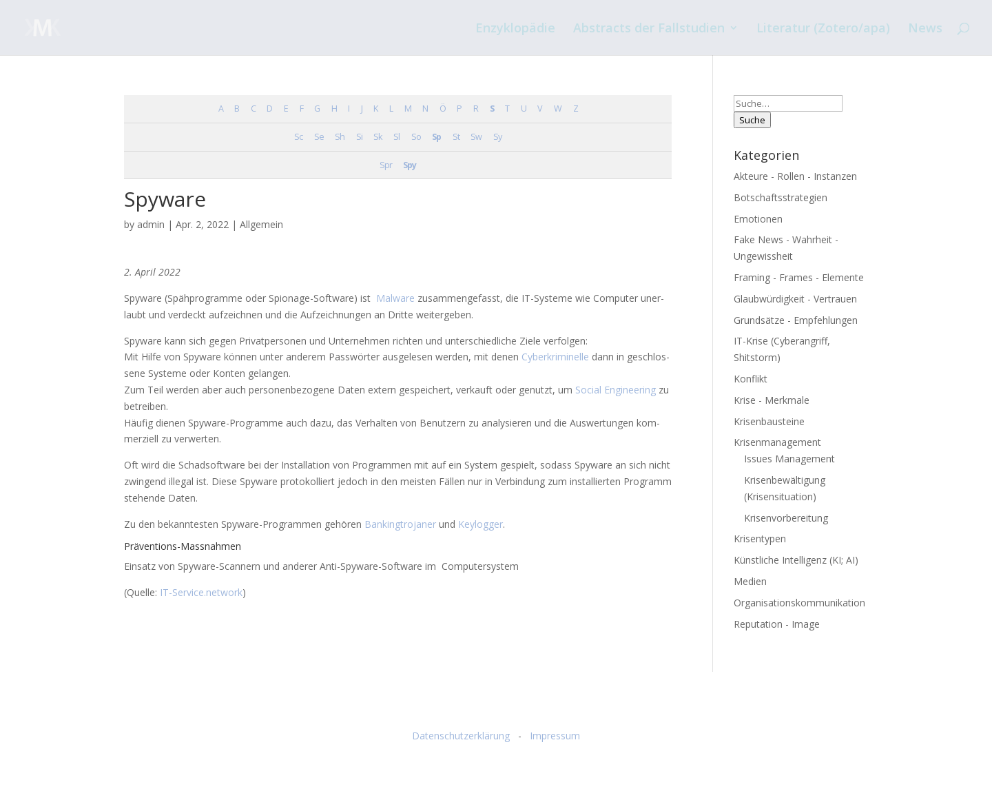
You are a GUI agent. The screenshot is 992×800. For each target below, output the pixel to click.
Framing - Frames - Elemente (799, 277)
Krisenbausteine (769, 421)
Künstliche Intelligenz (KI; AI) (796, 559)
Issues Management (789, 458)
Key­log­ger (480, 524)
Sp (436, 137)
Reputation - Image (777, 623)
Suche (752, 120)
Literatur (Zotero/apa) (823, 29)
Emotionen (758, 218)
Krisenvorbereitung (786, 517)
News (925, 29)
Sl (396, 137)
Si (359, 137)
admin (151, 224)
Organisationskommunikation (799, 602)
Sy (497, 137)
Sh (339, 137)
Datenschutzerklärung (461, 735)
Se (319, 137)
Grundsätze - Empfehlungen (796, 320)
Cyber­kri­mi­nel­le (555, 356)
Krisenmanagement (777, 442)
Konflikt (750, 378)
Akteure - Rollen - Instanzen (795, 176)
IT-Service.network (201, 592)
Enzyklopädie (515, 29)
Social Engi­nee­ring (615, 389)
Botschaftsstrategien (780, 197)
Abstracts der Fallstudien (649, 29)
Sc (298, 137)
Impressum (555, 735)
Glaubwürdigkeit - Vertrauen (795, 298)
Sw (476, 137)
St (456, 137)
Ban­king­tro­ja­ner (400, 524)
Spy (409, 165)
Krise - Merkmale (771, 400)
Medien (750, 581)
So (416, 137)
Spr (386, 165)
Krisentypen (760, 538)
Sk (377, 137)
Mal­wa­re (395, 298)
